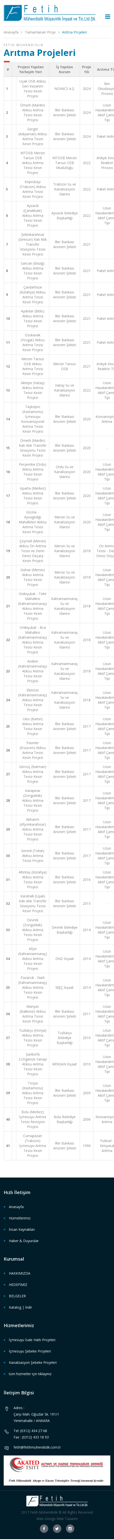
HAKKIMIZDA (19, 1273)
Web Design (46, 1518)
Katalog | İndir (20, 1307)
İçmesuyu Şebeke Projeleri (30, 1351)
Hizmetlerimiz (20, 1218)
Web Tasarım (67, 1518)
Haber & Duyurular (24, 1240)
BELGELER (17, 1296)
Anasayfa (11, 32)
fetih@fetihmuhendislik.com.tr (37, 1447)
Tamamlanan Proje (40, 32)
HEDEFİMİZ (18, 1284)
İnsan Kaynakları (22, 1229)
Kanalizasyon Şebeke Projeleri (33, 1362)
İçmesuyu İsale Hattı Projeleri (32, 1339)
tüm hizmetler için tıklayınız (30, 1373)
